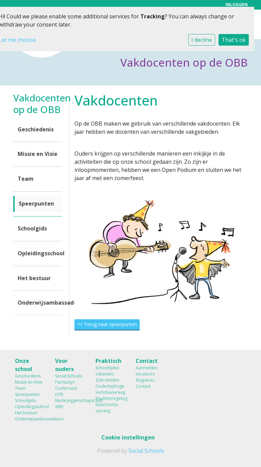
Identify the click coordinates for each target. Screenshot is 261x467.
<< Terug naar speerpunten (107, 324)
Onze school (23, 365)
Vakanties (104, 374)
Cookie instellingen (128, 437)
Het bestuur (34, 278)
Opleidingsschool (40, 253)
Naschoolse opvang (106, 408)
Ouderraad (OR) (66, 391)
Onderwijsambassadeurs (40, 302)
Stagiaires (145, 380)
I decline (201, 40)
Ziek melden (107, 380)
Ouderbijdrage (109, 386)
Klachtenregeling (110, 398)
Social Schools (68, 376)
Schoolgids (32, 228)
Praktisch (108, 361)
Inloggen (236, 4)
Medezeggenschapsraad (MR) (70, 403)
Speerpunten (36, 203)
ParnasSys (64, 382)
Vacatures (145, 374)
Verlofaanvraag (110, 392)
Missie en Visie (37, 154)
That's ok (234, 40)
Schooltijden (107, 368)
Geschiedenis (36, 129)
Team (26, 178)
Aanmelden (147, 368)
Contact (147, 361)
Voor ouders (64, 365)
